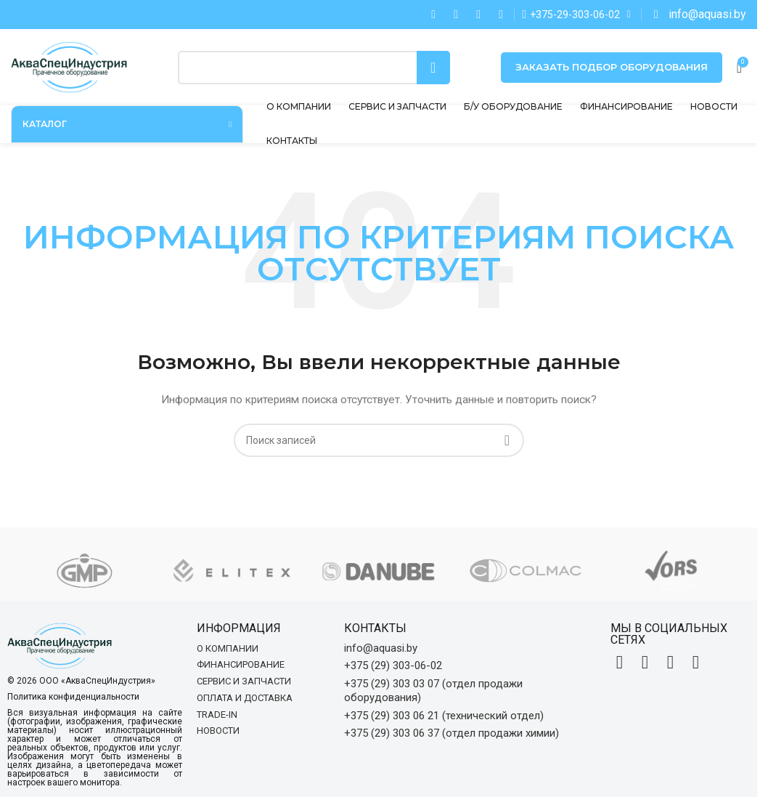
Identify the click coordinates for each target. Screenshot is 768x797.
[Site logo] (69, 66)
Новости (218, 730)
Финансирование (241, 664)
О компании (227, 648)
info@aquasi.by (380, 648)
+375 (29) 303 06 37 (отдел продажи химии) (451, 733)
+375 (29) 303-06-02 (393, 665)
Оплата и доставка (245, 697)
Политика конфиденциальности (73, 697)
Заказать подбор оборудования (611, 67)
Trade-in (217, 714)
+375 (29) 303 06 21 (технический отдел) (444, 715)
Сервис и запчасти (244, 681)
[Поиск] (314, 67)
